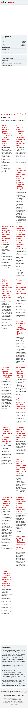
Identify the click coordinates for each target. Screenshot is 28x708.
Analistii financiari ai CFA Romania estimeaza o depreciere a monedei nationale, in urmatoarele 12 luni (6, 579)
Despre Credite (14, 60)
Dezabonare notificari (16, 699)
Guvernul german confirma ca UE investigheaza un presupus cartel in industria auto (21, 286)
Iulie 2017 (15, 114)
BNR (25, 692)
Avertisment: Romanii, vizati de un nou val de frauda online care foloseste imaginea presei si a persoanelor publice (13, 666)
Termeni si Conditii (14, 704)
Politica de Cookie (6, 702)
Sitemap (20, 701)
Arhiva (4, 114)
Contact (20, 698)
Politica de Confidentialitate (18, 702)
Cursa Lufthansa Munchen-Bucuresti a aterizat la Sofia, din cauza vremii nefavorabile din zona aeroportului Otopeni (20, 135)
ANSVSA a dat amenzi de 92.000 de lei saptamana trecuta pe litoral (6, 502)
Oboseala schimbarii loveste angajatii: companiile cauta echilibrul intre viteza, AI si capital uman (13, 651)
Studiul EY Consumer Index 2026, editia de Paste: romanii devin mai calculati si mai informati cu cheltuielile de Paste (13, 658)
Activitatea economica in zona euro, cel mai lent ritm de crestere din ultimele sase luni (21, 433)
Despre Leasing (14, 62)
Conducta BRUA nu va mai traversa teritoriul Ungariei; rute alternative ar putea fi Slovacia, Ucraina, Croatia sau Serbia (20, 236)
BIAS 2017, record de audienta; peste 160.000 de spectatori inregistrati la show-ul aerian (21, 465)
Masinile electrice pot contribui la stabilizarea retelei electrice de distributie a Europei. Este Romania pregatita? (12, 673)
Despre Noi (7, 699)
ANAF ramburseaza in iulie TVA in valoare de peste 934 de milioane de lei (21, 404)
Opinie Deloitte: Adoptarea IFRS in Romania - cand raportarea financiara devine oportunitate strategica (13, 681)
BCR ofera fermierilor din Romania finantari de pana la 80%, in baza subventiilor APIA (21, 328)
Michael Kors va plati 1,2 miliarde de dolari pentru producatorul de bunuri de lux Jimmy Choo (20, 543)
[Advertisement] (14, 20)
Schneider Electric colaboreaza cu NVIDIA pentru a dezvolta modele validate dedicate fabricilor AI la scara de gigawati (14, 684)
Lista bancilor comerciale (14, 65)
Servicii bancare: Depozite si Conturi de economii (14, 63)
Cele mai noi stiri (7, 695)
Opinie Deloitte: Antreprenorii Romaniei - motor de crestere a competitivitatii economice (14, 677)
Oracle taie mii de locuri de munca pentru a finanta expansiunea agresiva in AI (14, 669)
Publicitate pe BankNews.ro (10, 701)
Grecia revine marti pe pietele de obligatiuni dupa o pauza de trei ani (20, 372)
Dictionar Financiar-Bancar (14, 58)
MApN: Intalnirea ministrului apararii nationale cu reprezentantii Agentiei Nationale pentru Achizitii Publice (6, 135)
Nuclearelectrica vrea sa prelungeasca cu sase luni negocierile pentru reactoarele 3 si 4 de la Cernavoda (7, 234)
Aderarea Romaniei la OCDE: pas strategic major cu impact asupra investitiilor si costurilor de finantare (13, 655)
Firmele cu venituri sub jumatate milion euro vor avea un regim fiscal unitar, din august (6, 373)
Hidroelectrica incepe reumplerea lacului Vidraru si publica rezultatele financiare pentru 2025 (14, 662)
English (13, 695)
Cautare (22, 695)
